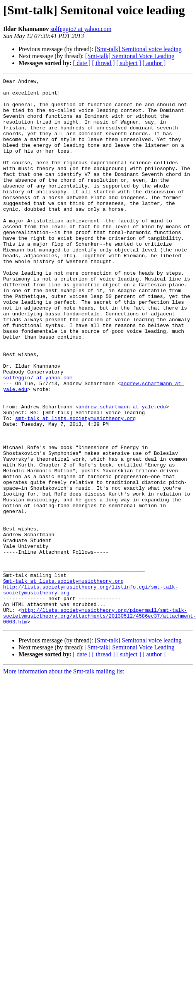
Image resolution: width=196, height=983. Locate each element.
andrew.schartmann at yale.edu (122, 472)
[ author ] (154, 63)
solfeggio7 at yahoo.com (80, 29)
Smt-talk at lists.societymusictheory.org (63, 681)
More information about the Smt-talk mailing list (63, 780)
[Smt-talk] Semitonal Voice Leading (129, 56)
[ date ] (81, 63)
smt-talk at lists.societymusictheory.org (75, 486)
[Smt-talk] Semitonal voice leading (138, 49)
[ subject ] (128, 63)
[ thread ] (103, 63)
